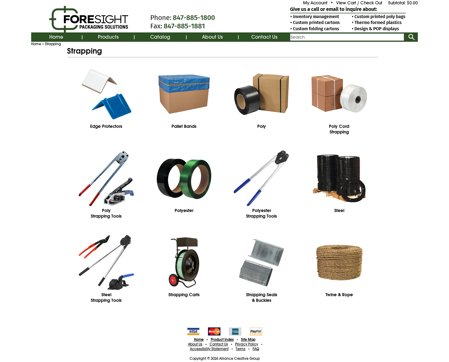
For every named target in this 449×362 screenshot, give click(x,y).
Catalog (160, 37)
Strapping (53, 44)
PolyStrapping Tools (106, 213)
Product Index (222, 339)
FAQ (256, 349)
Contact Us (264, 37)
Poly (261, 126)
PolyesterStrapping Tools (261, 213)
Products (108, 37)
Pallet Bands (183, 126)
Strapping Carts (184, 294)
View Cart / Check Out (359, 3)
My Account (315, 3)
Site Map (248, 339)
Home (56, 37)
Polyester (184, 210)
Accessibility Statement (209, 349)
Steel (339, 210)
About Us (212, 37)
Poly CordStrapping (339, 129)
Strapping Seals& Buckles (261, 297)
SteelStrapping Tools (106, 297)
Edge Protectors (106, 126)
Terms (240, 349)
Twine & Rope (339, 294)
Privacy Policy (246, 344)
